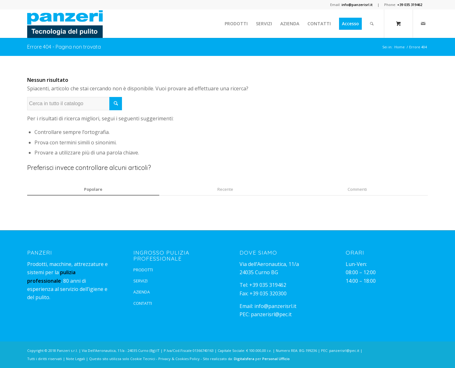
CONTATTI (142, 303)
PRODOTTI (143, 270)
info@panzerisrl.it (275, 306)
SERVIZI (140, 281)
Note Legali (75, 358)
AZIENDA (141, 292)
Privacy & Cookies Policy (179, 358)
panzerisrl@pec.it (271, 314)
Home (399, 47)
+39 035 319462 (267, 284)
